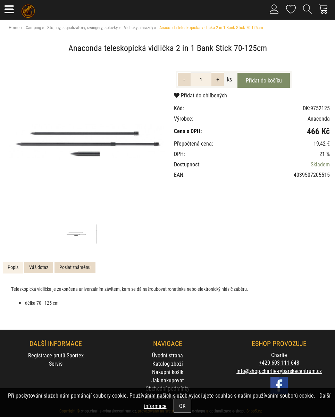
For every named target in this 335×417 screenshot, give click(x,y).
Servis (55, 363)
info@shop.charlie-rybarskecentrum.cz (279, 370)
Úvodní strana (167, 355)
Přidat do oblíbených (200, 95)
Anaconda (319, 118)
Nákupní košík (167, 371)
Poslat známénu (75, 267)
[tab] (13, 267)
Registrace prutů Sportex (56, 355)
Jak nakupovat (167, 380)
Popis (13, 267)
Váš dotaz (38, 267)
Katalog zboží (167, 363)
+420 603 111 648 (279, 362)
